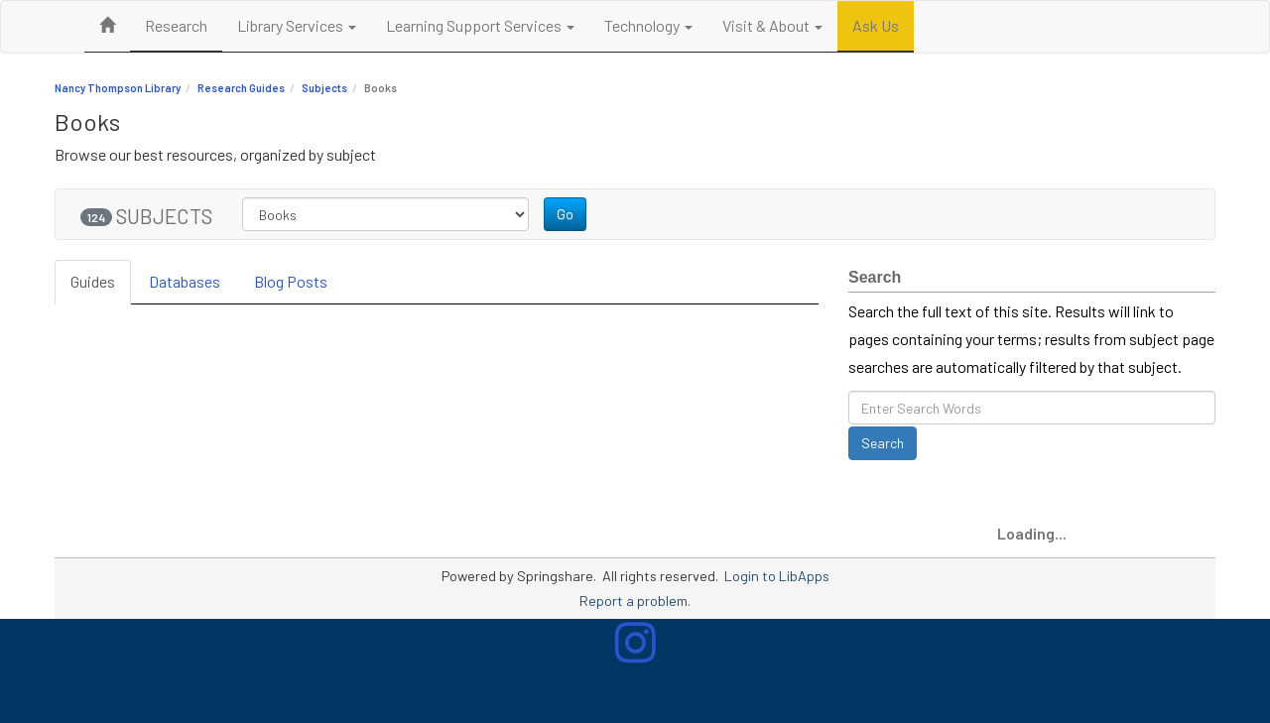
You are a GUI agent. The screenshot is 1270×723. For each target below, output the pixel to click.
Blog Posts (290, 281)
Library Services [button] (296, 25)
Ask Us (875, 25)
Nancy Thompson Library (118, 87)
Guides (92, 281)
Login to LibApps (776, 575)
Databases (184, 281)
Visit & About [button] (772, 25)
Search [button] (882, 442)
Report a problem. (635, 600)
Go (565, 213)
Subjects (324, 87)
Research (176, 25)
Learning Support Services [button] (480, 25)
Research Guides (241, 87)
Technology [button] (648, 25)
